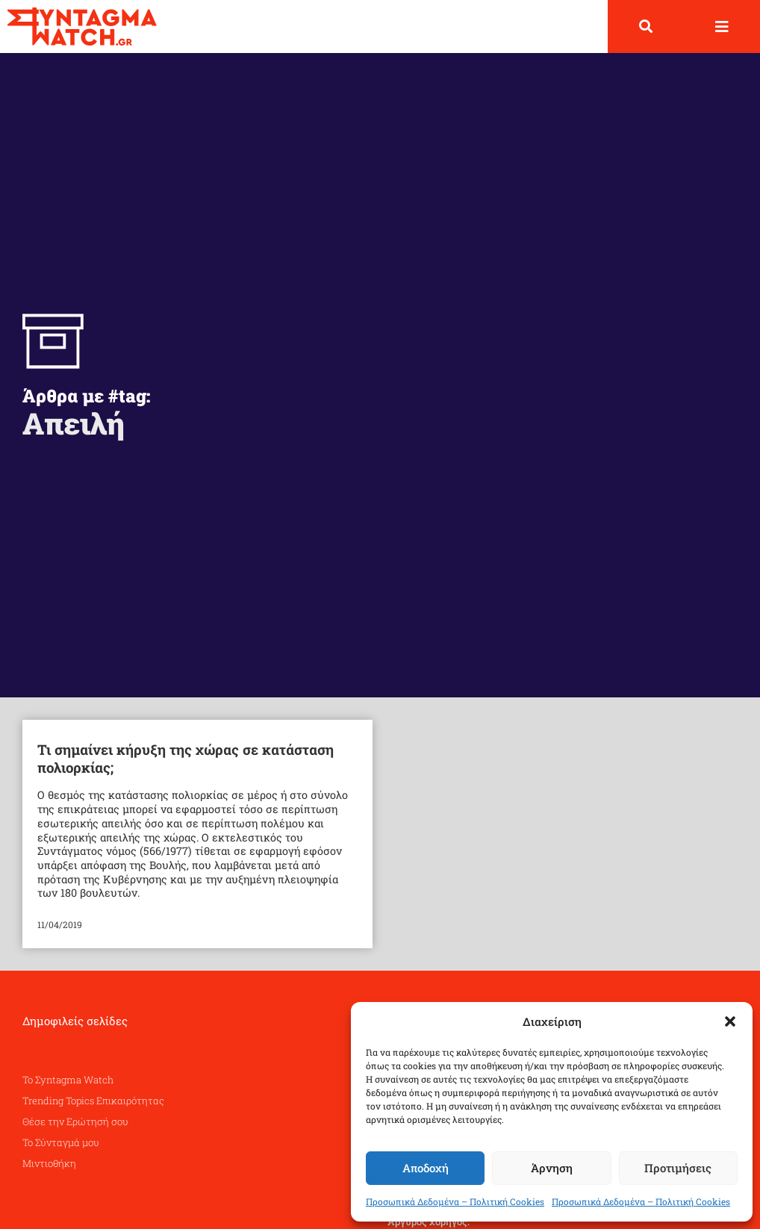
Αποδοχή (425, 1167)
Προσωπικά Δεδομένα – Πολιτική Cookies (455, 1201)
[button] (730, 1021)
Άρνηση (552, 1167)
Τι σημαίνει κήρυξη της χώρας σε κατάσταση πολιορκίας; (185, 758)
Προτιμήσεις (677, 1167)
